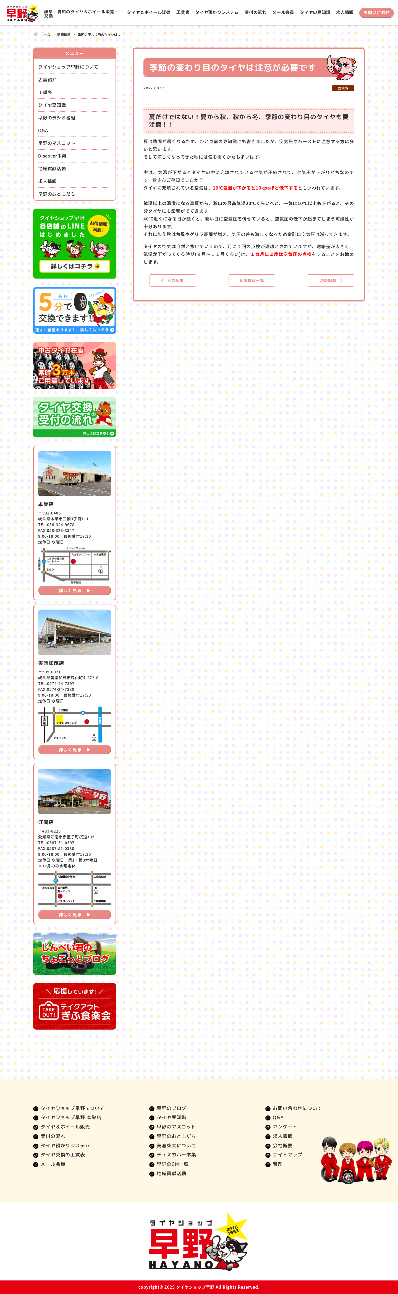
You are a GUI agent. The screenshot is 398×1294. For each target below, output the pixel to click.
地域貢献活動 (52, 169)
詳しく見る (70, 590)
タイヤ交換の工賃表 (63, 1154)
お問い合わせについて (297, 1108)
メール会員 (283, 12)
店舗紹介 (47, 80)
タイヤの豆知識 (315, 12)
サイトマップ (287, 1154)
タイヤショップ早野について (68, 67)
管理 (278, 1164)
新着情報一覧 (252, 280)
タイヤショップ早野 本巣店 (71, 1117)
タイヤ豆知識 (52, 105)
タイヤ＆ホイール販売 (149, 12)
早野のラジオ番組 (56, 118)
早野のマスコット (56, 143)
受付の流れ (255, 12)
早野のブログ (171, 1108)
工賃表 (182, 12)
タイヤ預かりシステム (217, 12)
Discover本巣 (52, 156)
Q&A (43, 130)
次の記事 (328, 280)
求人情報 (345, 12)
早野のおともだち (56, 194)
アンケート (285, 1127)
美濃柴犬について (176, 1145)
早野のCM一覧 (172, 1164)
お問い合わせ (376, 12)
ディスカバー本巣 (176, 1154)
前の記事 (175, 280)
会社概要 (282, 1145)
